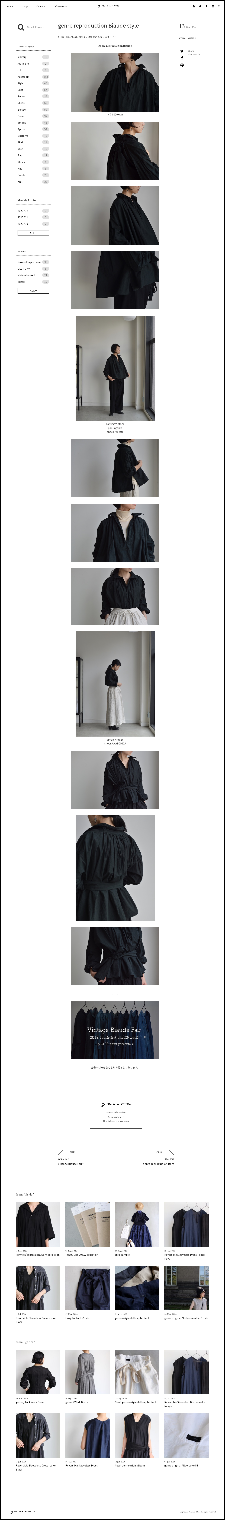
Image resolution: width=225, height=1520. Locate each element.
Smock (33, 122)
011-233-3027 (116, 1117)
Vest (33, 149)
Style (33, 83)
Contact (41, 6)
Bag (33, 155)
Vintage (192, 37)
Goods (33, 175)
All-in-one (33, 63)
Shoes (33, 162)
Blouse (33, 109)
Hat (33, 168)
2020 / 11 (33, 217)
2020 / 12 (33, 211)
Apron (33, 129)
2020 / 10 (33, 224)
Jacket (33, 96)
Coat (33, 90)
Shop (25, 6)
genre (182, 37)
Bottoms (33, 136)
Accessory (33, 77)
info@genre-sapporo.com (116, 1121)
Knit (33, 182)
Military (33, 57)
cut (33, 70)
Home (10, 6)
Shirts (33, 103)
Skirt (33, 142)
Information (60, 6)
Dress (33, 116)
